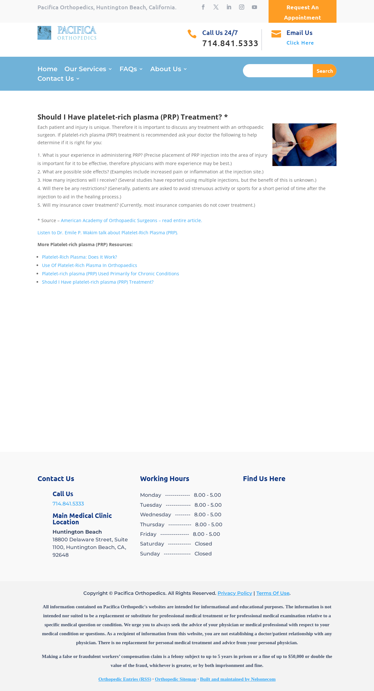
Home (47, 70)
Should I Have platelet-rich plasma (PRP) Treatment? (98, 282)
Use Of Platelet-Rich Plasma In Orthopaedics (89, 265)
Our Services (85, 70)
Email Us (299, 32)
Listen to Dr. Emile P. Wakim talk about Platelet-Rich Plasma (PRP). (107, 232)
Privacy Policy (235, 593)
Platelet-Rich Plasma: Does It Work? (79, 257)
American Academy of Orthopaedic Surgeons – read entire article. (131, 220)
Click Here (300, 42)
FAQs (128, 70)
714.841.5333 (68, 504)
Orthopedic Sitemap (175, 679)
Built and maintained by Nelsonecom (238, 679)
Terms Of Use (272, 593)
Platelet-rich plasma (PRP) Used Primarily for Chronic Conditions (110, 274)
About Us (165, 70)
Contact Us (55, 79)
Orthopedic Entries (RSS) (124, 679)
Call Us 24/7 (220, 32)
